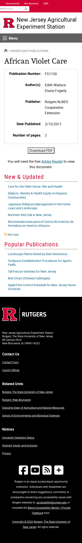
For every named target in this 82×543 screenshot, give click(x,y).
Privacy (6, 453)
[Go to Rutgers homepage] (24, 319)
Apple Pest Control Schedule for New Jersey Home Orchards (42, 287)
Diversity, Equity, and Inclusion (19, 445)
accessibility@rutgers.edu (52, 502)
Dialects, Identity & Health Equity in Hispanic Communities (37, 195)
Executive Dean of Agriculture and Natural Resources (33, 407)
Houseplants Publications (29, 51)
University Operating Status (18, 437)
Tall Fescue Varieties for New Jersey (32, 271)
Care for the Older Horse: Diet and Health (35, 186)
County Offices (10, 370)
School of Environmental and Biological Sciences (31, 415)
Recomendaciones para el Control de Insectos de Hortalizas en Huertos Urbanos (40, 224)
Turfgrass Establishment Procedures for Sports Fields (40, 263)
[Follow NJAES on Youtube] (35, 470)
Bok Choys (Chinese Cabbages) (29, 278)
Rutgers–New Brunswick (16, 399)
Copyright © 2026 (22, 521)
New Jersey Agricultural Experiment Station (47, 23)
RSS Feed (13, 234)
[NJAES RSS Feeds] (47, 470)
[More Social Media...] (58, 470)
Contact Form (10, 362)
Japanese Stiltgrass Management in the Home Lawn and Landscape (39, 206)
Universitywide (12, 3)
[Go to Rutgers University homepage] (9, 22)
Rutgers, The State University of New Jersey (27, 392)
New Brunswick (31, 3)
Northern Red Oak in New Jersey (30, 215)
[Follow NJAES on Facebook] (23, 470)
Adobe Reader (52, 161)
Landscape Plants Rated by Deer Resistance (37, 254)
